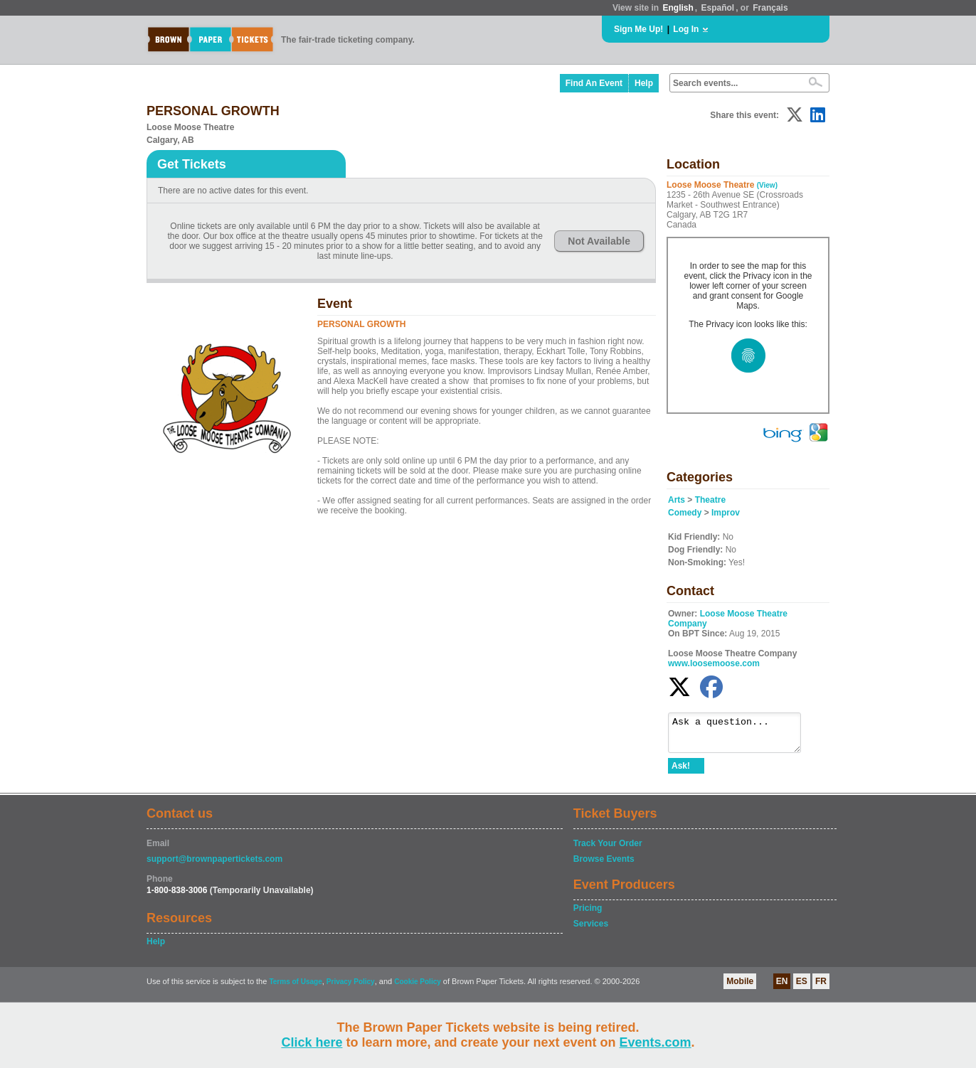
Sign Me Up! (638, 29)
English (677, 8)
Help (644, 83)
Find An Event (594, 83)
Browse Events (604, 865)
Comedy (684, 513)
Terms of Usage (295, 988)
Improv (725, 513)
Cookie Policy (417, 988)
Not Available (599, 241)
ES (801, 988)
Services (590, 930)
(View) (767, 185)
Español (718, 8)
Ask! (681, 772)
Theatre (710, 500)
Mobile (739, 988)
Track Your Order (607, 850)
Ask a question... (741, 735)
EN (782, 988)
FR (821, 988)
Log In (686, 29)
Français (770, 8)
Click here (311, 1042)
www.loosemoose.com (714, 663)
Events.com (655, 1042)
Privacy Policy (351, 988)
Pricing (588, 914)
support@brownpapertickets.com (214, 865)
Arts (676, 500)
